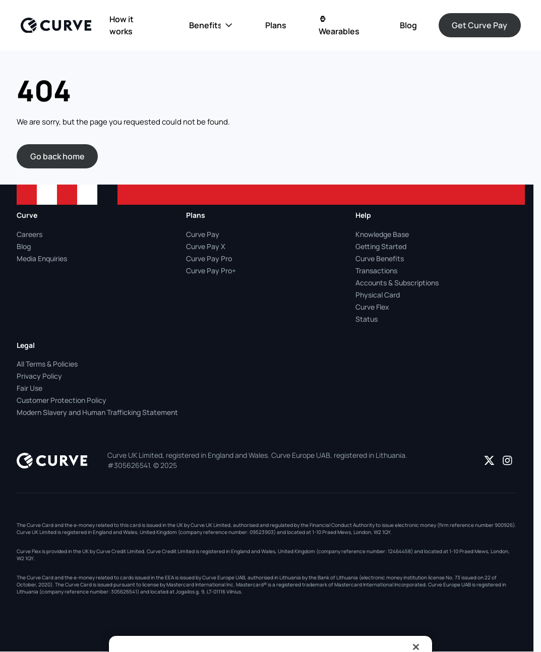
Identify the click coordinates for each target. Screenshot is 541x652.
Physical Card (377, 295)
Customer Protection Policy (61, 400)
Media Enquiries (42, 258)
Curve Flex (372, 307)
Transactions (376, 270)
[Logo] (56, 25)
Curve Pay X (205, 246)
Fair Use (29, 388)
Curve (27, 215)
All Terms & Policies (47, 364)
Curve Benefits (379, 258)
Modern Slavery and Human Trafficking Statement (97, 412)
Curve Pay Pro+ (211, 270)
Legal (26, 345)
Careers (29, 234)
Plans (195, 215)
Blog (24, 246)
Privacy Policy (39, 376)
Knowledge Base (382, 234)
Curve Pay (202, 234)
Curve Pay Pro (209, 258)
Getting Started (380, 246)
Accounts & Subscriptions (397, 282)
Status (366, 319)
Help (363, 215)
